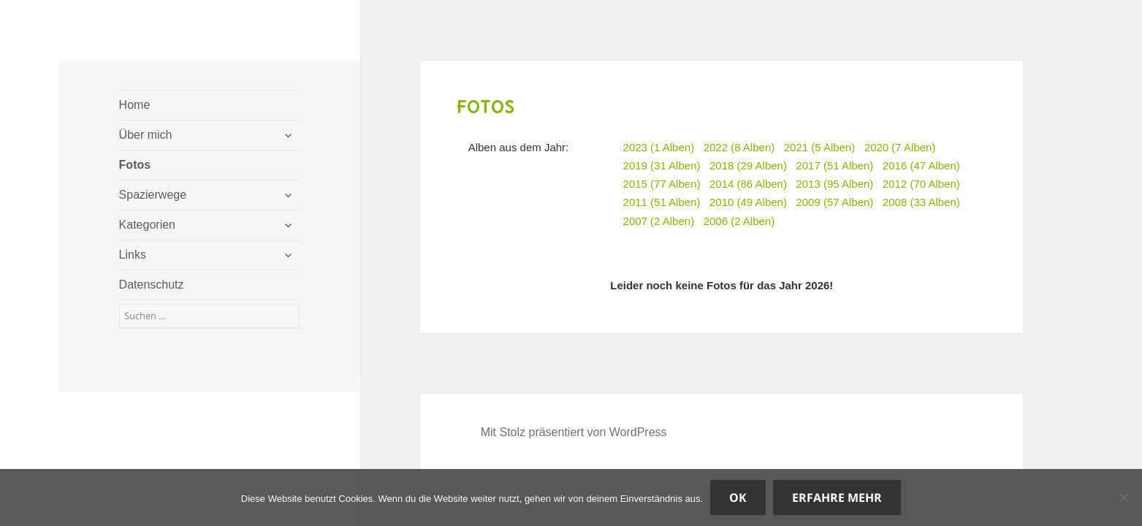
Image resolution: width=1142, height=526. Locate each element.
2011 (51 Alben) (662, 202)
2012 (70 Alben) (921, 184)
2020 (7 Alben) (900, 147)
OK (738, 497)
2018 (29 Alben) (748, 165)
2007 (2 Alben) (659, 221)
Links (132, 254)
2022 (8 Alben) (739, 147)
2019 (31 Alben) (662, 165)
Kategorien (147, 224)
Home (135, 105)
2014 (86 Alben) (748, 184)
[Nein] (1123, 497)
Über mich (145, 135)
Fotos (135, 165)
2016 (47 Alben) (921, 165)
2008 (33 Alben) (921, 202)
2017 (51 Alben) (834, 165)
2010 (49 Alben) (748, 202)
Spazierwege (153, 194)
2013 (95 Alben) (834, 184)
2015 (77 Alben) (662, 184)
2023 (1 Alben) (659, 147)
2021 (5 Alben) (820, 147)
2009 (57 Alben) (834, 202)
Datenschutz (151, 284)
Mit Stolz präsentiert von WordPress (574, 432)
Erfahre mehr (837, 497)
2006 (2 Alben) (739, 221)
